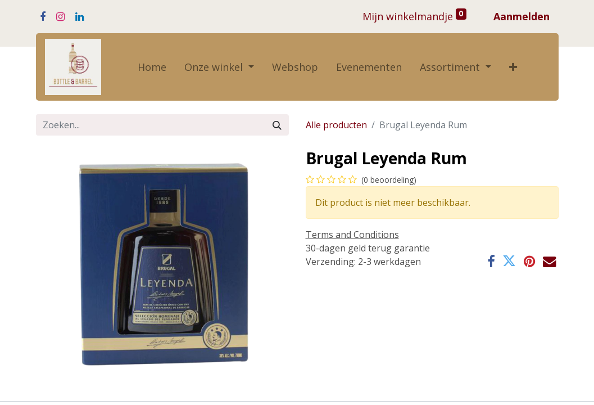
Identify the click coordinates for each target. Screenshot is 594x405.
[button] (513, 67)
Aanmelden (521, 16)
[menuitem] (152, 67)
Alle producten (336, 125)
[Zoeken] (277, 125)
